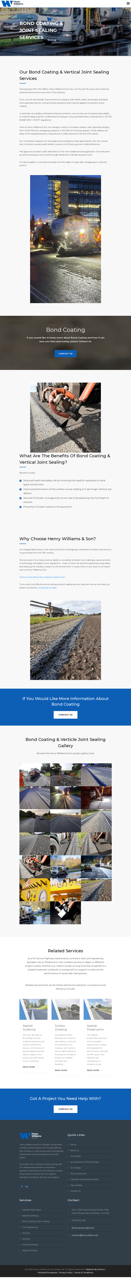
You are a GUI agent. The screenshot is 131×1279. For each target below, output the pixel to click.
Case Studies (76, 1185)
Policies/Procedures (47, 1272)
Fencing (26, 1233)
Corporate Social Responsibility (84, 1179)
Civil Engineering (30, 1227)
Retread (26, 1239)
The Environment (78, 1173)
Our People (75, 1168)
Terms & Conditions (83, 1272)
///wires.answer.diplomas (83, 1228)
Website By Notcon (95, 1269)
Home (73, 1144)
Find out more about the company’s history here (42, 577)
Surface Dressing (30, 1244)
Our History (75, 1156)
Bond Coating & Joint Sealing (35, 1221)
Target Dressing (29, 1250)
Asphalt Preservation (31, 1210)
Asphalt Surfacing (30, 1215)
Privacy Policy (66, 1272)
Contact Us (66, 353)
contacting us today (47, 587)
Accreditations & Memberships (84, 1162)
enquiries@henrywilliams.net (85, 1235)
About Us (74, 1150)
